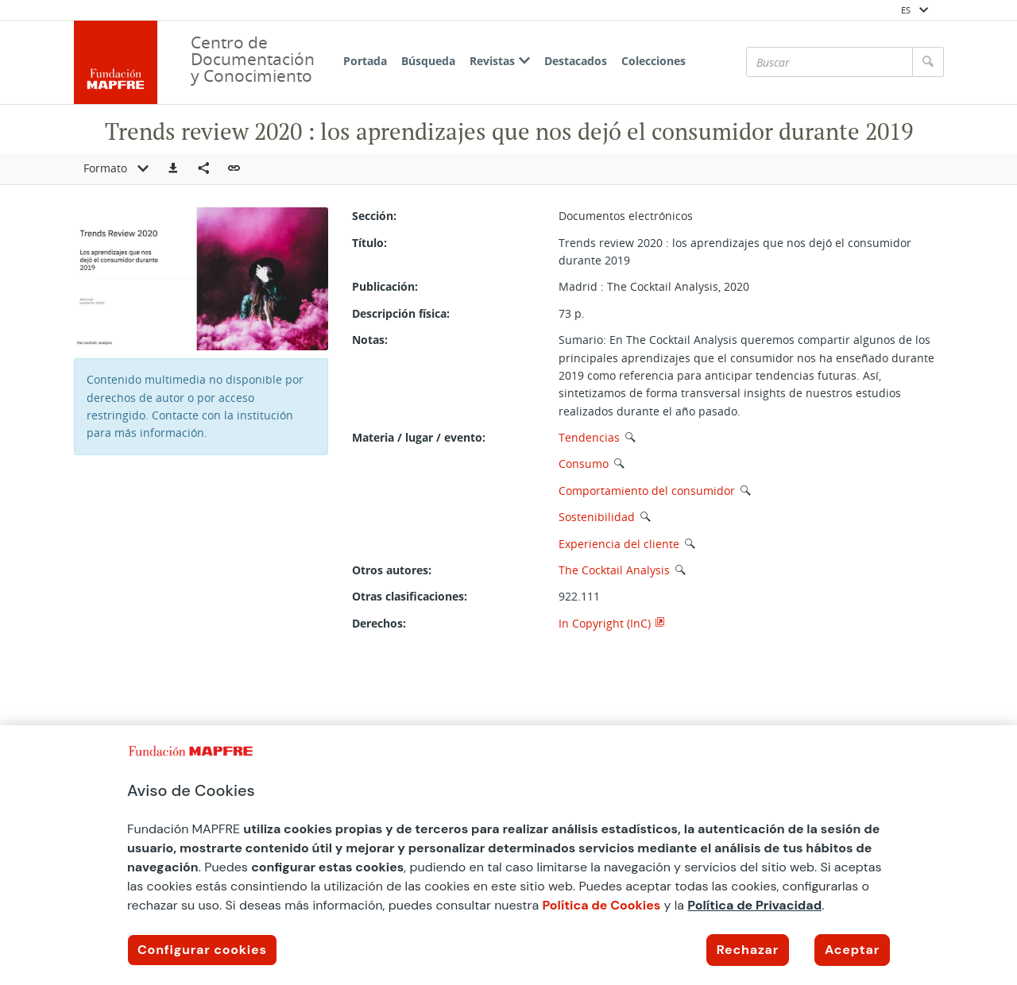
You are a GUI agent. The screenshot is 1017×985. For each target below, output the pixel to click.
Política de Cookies (601, 905)
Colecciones (653, 60)
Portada (365, 60)
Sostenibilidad (597, 516)
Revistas (500, 60)
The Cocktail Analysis (614, 569)
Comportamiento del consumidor (647, 490)
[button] (173, 169)
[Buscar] (829, 62)
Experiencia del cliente (619, 543)
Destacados (575, 60)
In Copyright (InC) (605, 623)
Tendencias (589, 437)
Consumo (584, 463)
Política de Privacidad (754, 905)
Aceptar (852, 949)
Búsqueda (428, 60)
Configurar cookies (202, 949)
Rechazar (748, 949)
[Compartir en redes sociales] (203, 169)
